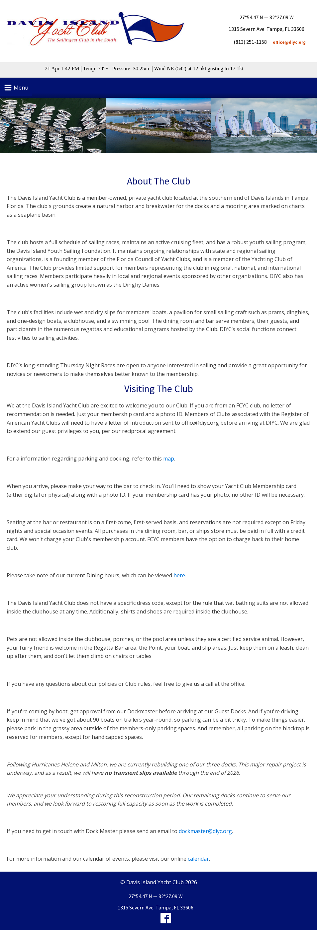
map (168, 458)
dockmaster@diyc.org (205, 831)
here (179, 575)
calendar (198, 858)
